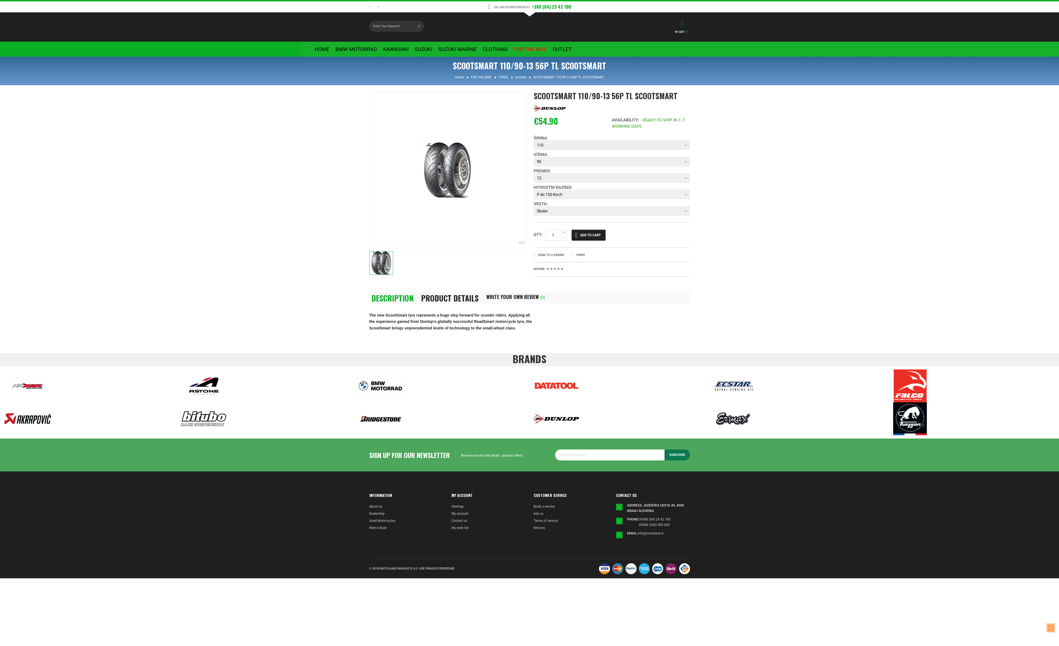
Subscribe (677, 458)
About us (375, 510)
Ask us (539, 517)
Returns (539, 532)
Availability (625, 123)
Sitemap (458, 510)
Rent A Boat (378, 532)
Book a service (544, 510)
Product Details (450, 302)
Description (392, 302)
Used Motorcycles (382, 525)
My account (460, 517)
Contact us (459, 525)
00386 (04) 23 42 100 (655, 523)
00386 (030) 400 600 (654, 529)
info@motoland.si (650, 537)
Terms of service (546, 525)
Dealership (377, 517)
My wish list (460, 532)
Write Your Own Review (515, 300)
